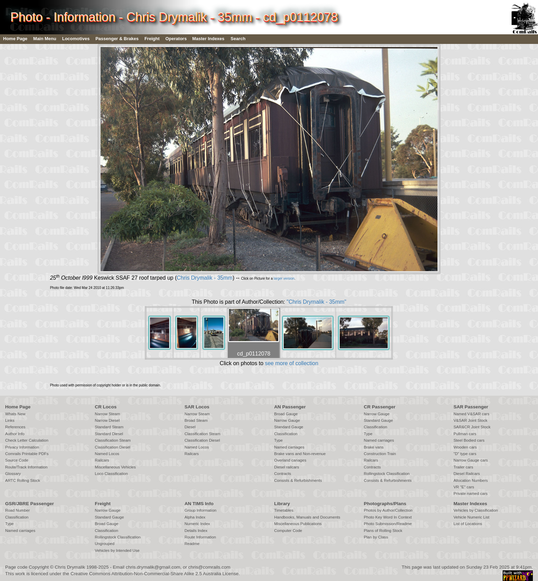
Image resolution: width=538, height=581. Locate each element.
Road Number (17, 510)
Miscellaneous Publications (298, 524)
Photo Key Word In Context (388, 517)
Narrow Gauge (287, 420)
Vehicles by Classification (476, 510)
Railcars (102, 460)
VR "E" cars (464, 487)
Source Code (16, 460)
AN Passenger (290, 406)
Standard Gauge (288, 427)
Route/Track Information (26, 467)
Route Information (200, 537)
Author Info (15, 434)
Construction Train (380, 454)
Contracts (282, 474)
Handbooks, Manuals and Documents (307, 517)
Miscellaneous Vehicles (115, 467)
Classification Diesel (112, 447)
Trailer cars (463, 467)
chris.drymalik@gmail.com (153, 567)
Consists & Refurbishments (298, 480)
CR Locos (105, 406)
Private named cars (471, 493)
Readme (192, 544)
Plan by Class (376, 537)
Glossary (13, 474)
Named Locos (107, 454)
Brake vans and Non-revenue (300, 454)
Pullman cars (465, 434)
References (15, 427)
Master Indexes (208, 38)
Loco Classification (111, 474)
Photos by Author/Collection (388, 510)
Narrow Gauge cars (471, 460)
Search (238, 38)
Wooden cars (465, 447)
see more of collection (291, 363)
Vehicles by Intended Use (117, 550)
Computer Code (288, 530)
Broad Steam (196, 420)
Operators (176, 38)
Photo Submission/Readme (388, 524)
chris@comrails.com (209, 567)
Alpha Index (195, 517)
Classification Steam (113, 440)
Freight (152, 38)
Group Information (201, 510)
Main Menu (44, 38)
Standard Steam (109, 427)
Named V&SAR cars (472, 414)
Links (9, 420)
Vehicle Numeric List (472, 517)
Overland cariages (290, 460)
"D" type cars (465, 454)
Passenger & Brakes (117, 38)
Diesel (190, 427)
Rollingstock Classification (386, 474)
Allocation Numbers (471, 480)
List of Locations (468, 524)
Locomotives (76, 38)
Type (278, 440)
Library (282, 503)
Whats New (15, 414)
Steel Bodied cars (469, 440)
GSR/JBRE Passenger (29, 503)
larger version (284, 278)
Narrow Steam (107, 414)
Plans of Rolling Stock (383, 530)
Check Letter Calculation (26, 440)
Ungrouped (104, 544)
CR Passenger (379, 406)
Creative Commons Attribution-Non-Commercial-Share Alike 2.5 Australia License (154, 573)
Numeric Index (197, 524)
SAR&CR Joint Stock (472, 427)
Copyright (39, 567)
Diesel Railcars (467, 474)
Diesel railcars (286, 467)
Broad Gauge (286, 414)
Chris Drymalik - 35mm (205, 278)
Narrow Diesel (107, 420)
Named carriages (289, 447)
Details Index (196, 530)
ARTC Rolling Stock (22, 480)
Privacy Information (22, 447)
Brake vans (374, 447)
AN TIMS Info (199, 503)
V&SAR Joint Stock (471, 420)
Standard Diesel (109, 434)
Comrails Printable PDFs (26, 454)
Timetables (283, 510)
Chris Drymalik (70, 567)
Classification (285, 434)
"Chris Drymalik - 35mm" (316, 302)
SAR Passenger (471, 406)
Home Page (15, 38)
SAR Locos (197, 406)
